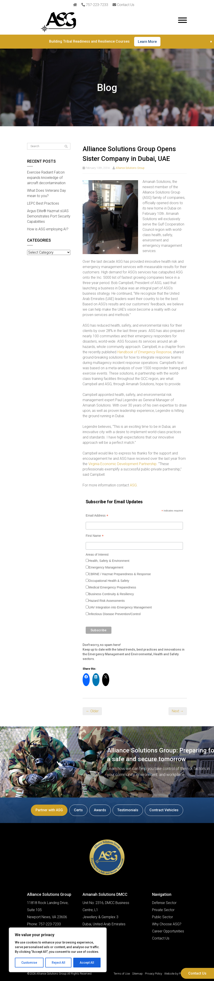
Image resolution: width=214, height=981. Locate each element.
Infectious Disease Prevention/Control (115, 614)
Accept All (87, 962)
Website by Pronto (175, 973)
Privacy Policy (153, 973)
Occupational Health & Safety (109, 580)
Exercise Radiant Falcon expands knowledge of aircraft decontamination (46, 177)
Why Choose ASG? (166, 924)
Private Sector (163, 910)
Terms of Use (122, 973)
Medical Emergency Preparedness (112, 587)
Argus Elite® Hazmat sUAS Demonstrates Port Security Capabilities (48, 216)
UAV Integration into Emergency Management (120, 607)
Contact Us (197, 973)
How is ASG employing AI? (47, 229)
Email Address (97, 515)
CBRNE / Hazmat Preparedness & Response (120, 574)
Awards (100, 810)
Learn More (147, 41)
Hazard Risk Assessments (107, 600)
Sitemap (137, 973)
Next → (178, 711)
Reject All (58, 962)
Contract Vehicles (163, 810)
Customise (29, 962)
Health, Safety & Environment (109, 561)
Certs (78, 810)
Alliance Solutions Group (130, 168)
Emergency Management (106, 567)
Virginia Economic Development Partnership (122, 464)
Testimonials (127, 810)
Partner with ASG (49, 810)
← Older (92, 711)
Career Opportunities (168, 931)
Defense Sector (164, 903)
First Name (95, 536)
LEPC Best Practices (43, 203)
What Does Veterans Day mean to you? (46, 193)
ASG (133, 485)
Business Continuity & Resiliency (111, 594)
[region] (58, 950)
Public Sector (162, 917)
